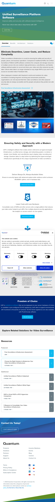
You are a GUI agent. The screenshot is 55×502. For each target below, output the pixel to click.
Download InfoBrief (27, 216)
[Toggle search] (48, 3)
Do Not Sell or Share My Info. (15, 488)
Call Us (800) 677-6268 (10, 429)
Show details (46, 262)
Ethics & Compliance (9, 470)
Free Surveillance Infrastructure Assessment (15, 88)
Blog (30, 453)
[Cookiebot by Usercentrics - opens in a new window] (42, 233)
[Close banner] (52, 232)
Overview (5, 43)
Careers (31, 456)
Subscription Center (9, 473)
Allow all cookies (45, 268)
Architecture (21, 43)
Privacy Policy (7, 468)
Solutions (30, 43)
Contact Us (32, 458)
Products (6, 448)
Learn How (7, 30)
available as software (11, 305)
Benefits (13, 43)
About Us (6, 458)
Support (5, 456)
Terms (5, 465)
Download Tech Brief (27, 185)
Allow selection (27, 268)
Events (31, 451)
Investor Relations (34, 448)
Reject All (10, 268)
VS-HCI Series (27, 317)
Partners (6, 453)
